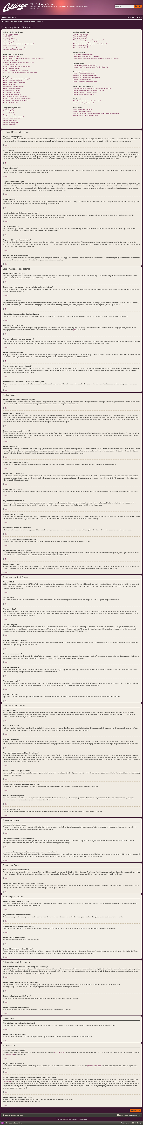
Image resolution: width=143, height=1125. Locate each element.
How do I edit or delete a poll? (12, 88)
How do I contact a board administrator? (85, 115)
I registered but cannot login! (11, 40)
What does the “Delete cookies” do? (14, 49)
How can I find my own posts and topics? (85, 81)
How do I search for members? (82, 79)
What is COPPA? (8, 36)
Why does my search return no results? (85, 75)
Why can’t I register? (9, 38)
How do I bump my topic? (10, 102)
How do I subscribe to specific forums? (85, 92)
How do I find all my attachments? (83, 103)
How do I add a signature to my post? (14, 82)
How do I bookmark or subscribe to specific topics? (88, 90)
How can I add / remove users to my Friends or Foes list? (90, 67)
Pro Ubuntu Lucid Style (14, 1123)
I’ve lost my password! (9, 46)
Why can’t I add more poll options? (13, 86)
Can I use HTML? (8, 111)
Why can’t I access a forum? (11, 90)
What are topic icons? (9, 124)
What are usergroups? (80, 38)
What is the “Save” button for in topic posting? (17, 98)
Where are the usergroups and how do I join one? (88, 40)
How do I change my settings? (12, 56)
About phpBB (10, 1054)
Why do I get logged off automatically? (14, 48)
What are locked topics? (10, 122)
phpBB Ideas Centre (94, 1066)
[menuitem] (14, 17)
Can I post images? (9, 115)
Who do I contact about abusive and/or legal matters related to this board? (96, 113)
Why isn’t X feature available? (82, 111)
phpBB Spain (134, 1123)
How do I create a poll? (10, 84)
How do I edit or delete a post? (12, 81)
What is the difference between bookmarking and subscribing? (92, 88)
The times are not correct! (11, 60)
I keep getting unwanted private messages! (86, 56)
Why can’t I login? (8, 42)
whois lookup (7, 1082)
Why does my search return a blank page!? (86, 77)
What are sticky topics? (10, 120)
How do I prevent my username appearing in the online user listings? (24, 58)
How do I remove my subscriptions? (84, 94)
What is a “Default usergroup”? (82, 46)
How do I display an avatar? (11, 68)
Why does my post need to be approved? (15, 100)
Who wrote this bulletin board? (82, 109)
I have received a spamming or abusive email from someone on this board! (96, 58)
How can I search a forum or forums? (84, 74)
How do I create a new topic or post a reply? (16, 79)
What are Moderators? (80, 36)
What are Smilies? (8, 113)
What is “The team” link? (80, 48)
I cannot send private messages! (83, 54)
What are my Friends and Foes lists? (84, 65)
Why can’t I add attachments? (12, 92)
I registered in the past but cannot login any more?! (18, 44)
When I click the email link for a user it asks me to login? (20, 72)
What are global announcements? (13, 117)
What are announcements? (11, 119)
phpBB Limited (59, 1052)
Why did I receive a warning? (12, 94)
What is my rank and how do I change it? (15, 70)
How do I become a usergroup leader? (85, 42)
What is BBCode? (8, 109)
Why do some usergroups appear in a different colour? (90, 44)
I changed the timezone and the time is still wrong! (18, 62)
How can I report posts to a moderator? (15, 96)
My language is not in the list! (12, 64)
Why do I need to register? (11, 34)
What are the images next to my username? (16, 66)
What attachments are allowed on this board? (87, 101)
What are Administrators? (81, 34)
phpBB (75, 330)
